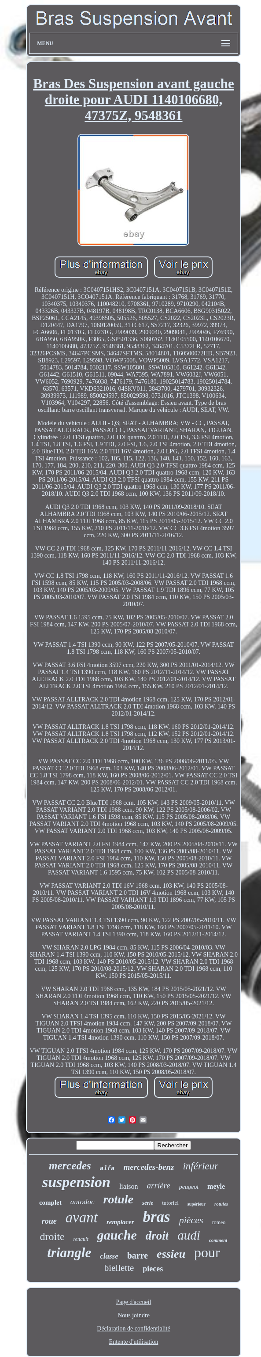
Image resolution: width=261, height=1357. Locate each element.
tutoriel (170, 1202)
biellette (119, 1268)
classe (109, 1256)
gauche (117, 1235)
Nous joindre (134, 1315)
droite (52, 1236)
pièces (191, 1219)
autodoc (82, 1202)
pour (207, 1252)
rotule (118, 1199)
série (147, 1202)
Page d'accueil (133, 1302)
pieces (153, 1268)
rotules (221, 1203)
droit (157, 1235)
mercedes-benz (148, 1167)
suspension (76, 1182)
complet (50, 1202)
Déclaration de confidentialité (133, 1328)
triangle (69, 1252)
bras (156, 1216)
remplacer (120, 1221)
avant (82, 1217)
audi (188, 1235)
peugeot (189, 1187)
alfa (107, 1168)
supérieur (196, 1204)
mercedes (70, 1166)
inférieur (200, 1166)
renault (81, 1239)
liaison (128, 1186)
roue (49, 1221)
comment (218, 1240)
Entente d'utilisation (133, 1341)
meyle (216, 1186)
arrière (158, 1185)
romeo (219, 1222)
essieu (171, 1254)
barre (137, 1255)
